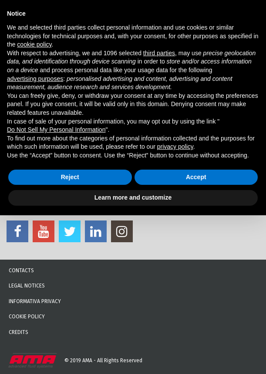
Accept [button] (196, 177)
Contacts (21, 270)
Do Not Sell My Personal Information (56, 129)
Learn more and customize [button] (133, 197)
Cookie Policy (27, 317)
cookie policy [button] (34, 44)
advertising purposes (35, 78)
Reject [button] (70, 177)
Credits (18, 332)
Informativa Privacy (35, 301)
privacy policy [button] (175, 146)
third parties (159, 53)
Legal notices (27, 286)
